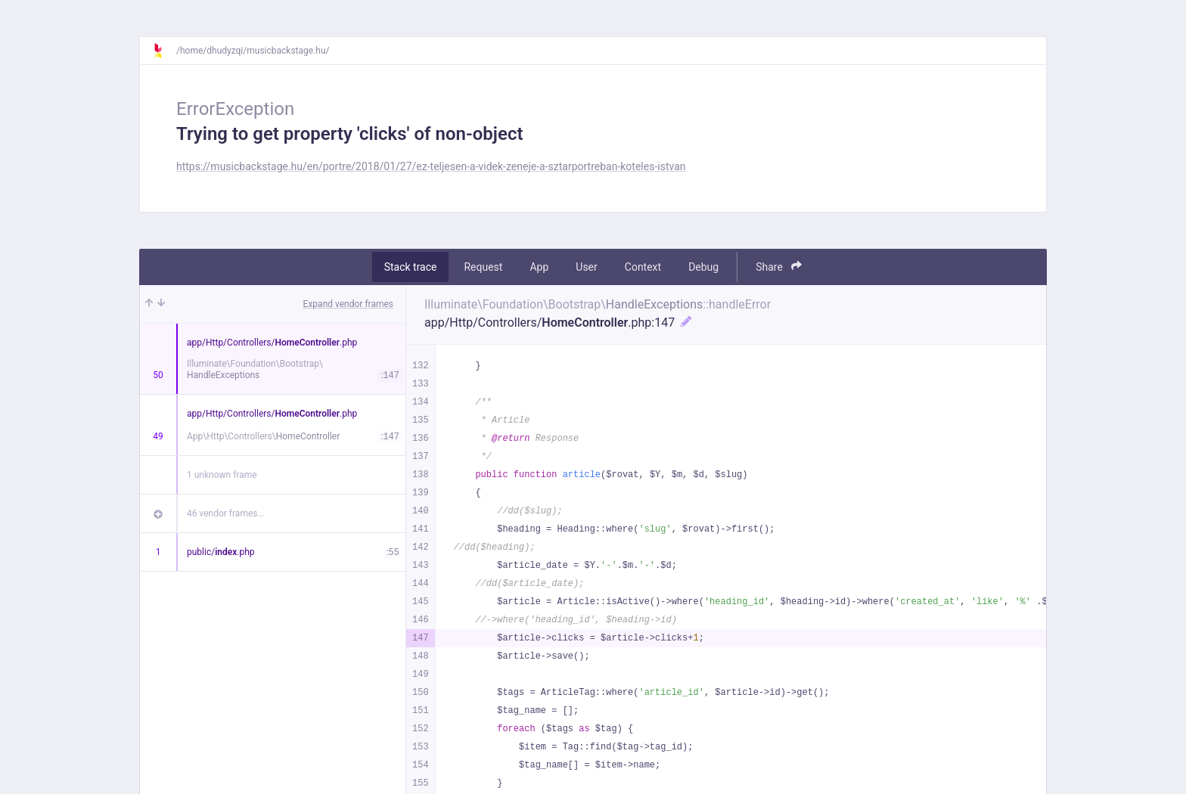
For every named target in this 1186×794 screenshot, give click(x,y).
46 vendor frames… (225, 513)
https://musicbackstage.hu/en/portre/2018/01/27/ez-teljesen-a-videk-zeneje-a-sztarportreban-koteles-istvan (431, 166)
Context (643, 267)
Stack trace (410, 267)
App (538, 267)
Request (483, 267)
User (586, 267)
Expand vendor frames (348, 304)
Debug (703, 267)
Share (779, 266)
